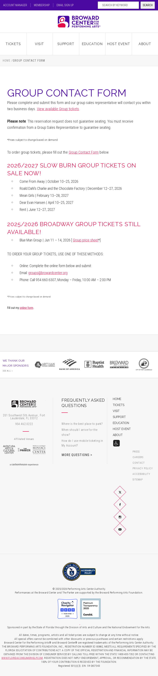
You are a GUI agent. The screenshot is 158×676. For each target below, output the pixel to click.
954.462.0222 (24, 424)
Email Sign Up (65, 5)
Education (92, 44)
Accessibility (141, 474)
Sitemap (138, 479)
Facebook (124, 508)
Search (148, 5)
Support (65, 44)
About (145, 44)
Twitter (124, 495)
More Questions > (77, 455)
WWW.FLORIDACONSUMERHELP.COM (22, 657)
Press (136, 451)
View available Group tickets (58, 109)
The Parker (24, 449)
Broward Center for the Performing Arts (79, 22)
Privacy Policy (143, 468)
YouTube (124, 533)
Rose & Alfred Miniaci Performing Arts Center (39, 449)
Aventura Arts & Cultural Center (9, 449)
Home (7, 60)
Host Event (118, 44)
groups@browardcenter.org (48, 273)
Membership (42, 5)
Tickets (13, 44)
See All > (8, 371)
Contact (139, 463)
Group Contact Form (84, 152)
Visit (39, 44)
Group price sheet (85, 240)
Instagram (124, 520)
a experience (24, 464)
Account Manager (15, 5)
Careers (138, 457)
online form (26, 307)
